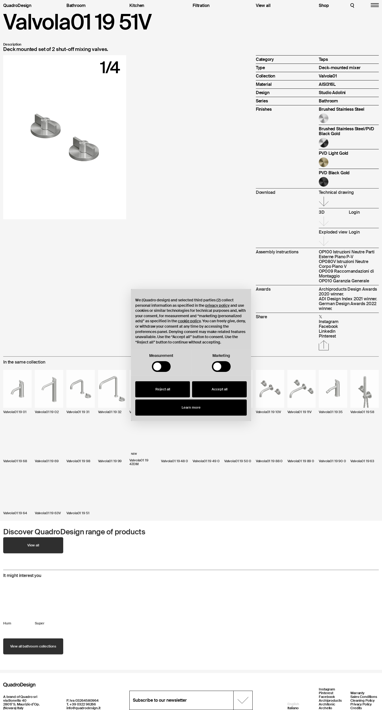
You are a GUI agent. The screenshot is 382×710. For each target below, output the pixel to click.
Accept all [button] (219, 389)
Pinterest (326, 693)
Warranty (357, 693)
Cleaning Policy (362, 700)
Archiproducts (330, 700)
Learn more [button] (191, 407)
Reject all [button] (162, 389)
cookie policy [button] (189, 321)
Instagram (327, 689)
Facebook (327, 696)
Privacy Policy (361, 704)
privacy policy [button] (217, 305)
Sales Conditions (363, 696)
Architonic (327, 704)
